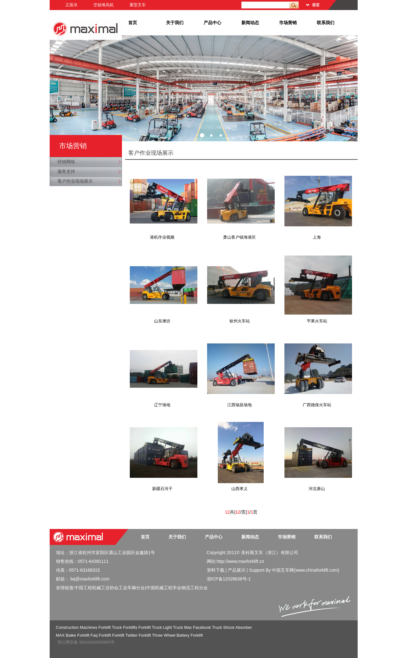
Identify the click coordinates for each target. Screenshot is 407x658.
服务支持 (66, 171)
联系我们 (325, 22)
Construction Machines (76, 627)
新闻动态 (250, 22)
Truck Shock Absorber (232, 627)
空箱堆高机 (103, 5)
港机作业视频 (162, 237)
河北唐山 (317, 488)
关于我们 (175, 22)
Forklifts (130, 627)
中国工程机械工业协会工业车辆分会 (109, 587)
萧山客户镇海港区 (239, 237)
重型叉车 (137, 5)
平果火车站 (317, 321)
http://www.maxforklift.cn (240, 561)
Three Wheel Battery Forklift (177, 635)
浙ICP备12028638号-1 (229, 578)
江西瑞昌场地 (239, 404)
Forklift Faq (87, 635)
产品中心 (212, 22)
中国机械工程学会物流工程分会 (177, 587)
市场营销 (288, 22)
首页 (132, 22)
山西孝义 (239, 488)
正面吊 (71, 5)
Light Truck (173, 627)
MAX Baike (66, 635)
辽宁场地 (162, 404)
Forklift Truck (110, 627)
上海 (317, 237)
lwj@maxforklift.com (89, 578)
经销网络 (66, 161)
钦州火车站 (239, 321)
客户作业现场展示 (75, 181)
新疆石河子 (162, 488)
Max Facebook (197, 627)
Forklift (105, 635)
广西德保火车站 (317, 404)
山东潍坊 (162, 321)
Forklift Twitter (125, 635)
